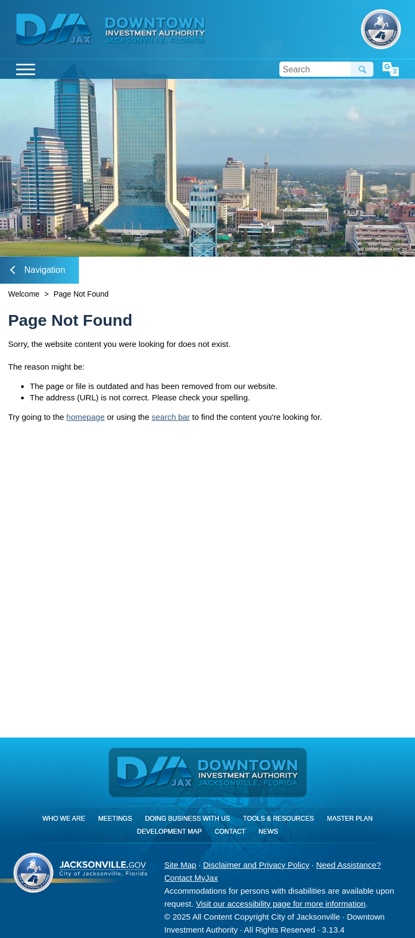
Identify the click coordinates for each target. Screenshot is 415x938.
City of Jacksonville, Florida (381, 29)
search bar (170, 416)
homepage (85, 416)
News (268, 831)
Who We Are (63, 818)
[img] (155, 30)
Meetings (115, 818)
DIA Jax (55, 30)
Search (362, 69)
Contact (230, 831)
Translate (391, 69)
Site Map (180, 864)
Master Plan (350, 818)
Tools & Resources (278, 818)
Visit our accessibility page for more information (280, 903)
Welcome (23, 294)
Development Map (169, 831)
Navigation (37, 269)
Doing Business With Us (187, 818)
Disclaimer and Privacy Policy (256, 864)
